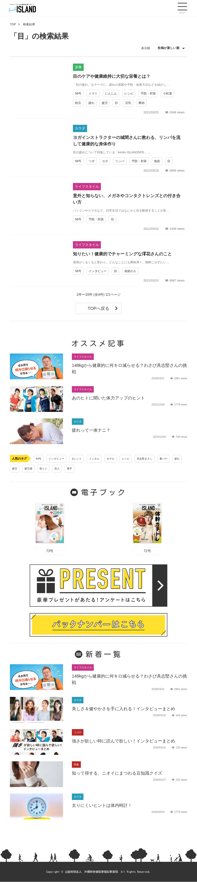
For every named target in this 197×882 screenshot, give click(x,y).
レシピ (128, 93)
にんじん (111, 93)
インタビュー (98, 271)
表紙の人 (130, 271)
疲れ (91, 103)
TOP (13, 24)
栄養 (78, 67)
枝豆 (78, 103)
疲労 (105, 103)
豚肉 (142, 103)
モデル (118, 458)
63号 (39, 458)
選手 (88, 468)
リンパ (119, 161)
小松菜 (167, 93)
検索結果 (29, 24)
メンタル (100, 458)
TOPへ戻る (103, 308)
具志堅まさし (155, 458)
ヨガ (105, 161)
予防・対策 (148, 93)
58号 (78, 93)
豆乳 (128, 103)
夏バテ (176, 458)
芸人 (74, 468)
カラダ (80, 128)
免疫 (157, 161)
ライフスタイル (87, 186)
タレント (81, 458)
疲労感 (43, 468)
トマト (93, 93)
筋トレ (59, 468)
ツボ (92, 161)
